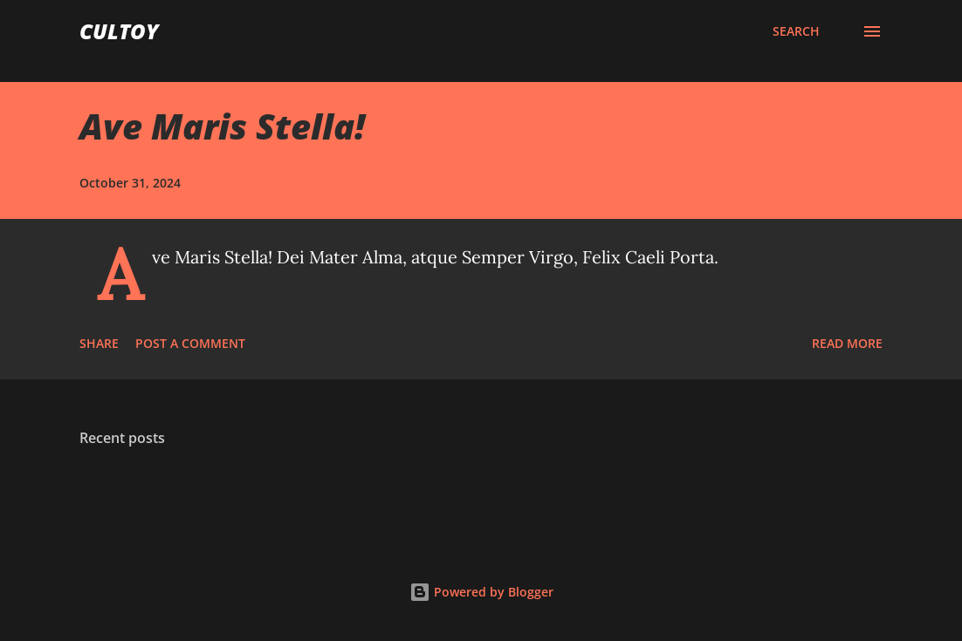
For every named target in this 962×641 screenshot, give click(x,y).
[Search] (796, 31)
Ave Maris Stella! (222, 126)
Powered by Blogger (481, 591)
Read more (847, 343)
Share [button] (99, 343)
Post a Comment (190, 343)
